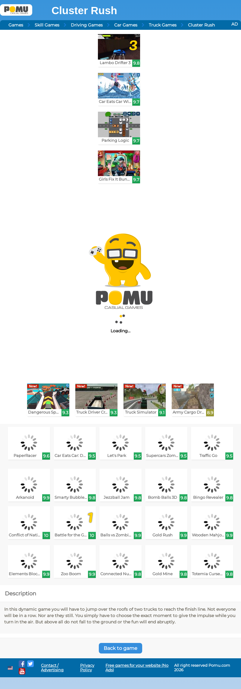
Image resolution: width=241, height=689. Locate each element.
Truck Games (163, 25)
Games (15, 25)
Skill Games (47, 25)
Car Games (125, 25)
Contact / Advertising (52, 667)
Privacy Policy (87, 667)
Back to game (120, 648)
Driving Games (87, 25)
